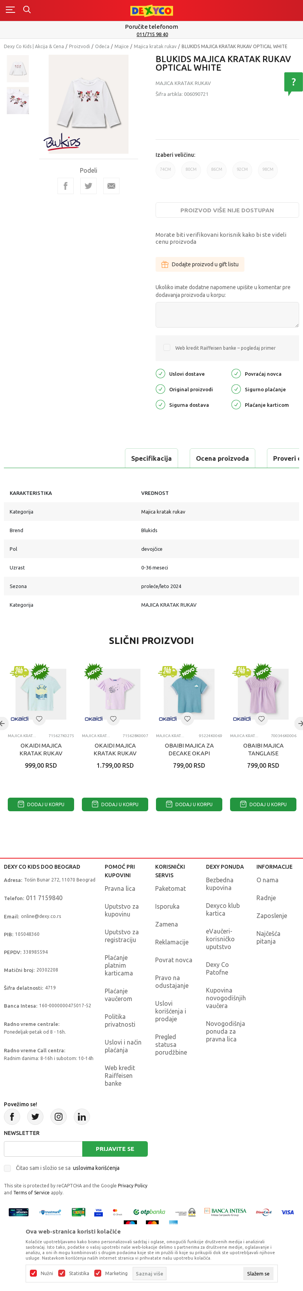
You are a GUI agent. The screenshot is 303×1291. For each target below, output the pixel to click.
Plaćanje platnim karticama (119, 965)
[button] (39, 718)
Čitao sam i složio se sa (67, 1168)
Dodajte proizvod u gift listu (200, 264)
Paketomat (170, 888)
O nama (267, 879)
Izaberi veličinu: (175, 155)
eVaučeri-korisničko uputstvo (220, 939)
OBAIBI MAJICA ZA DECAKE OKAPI (189, 749)
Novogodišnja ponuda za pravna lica (225, 1031)
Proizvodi (79, 46)
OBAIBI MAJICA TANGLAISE (263, 749)
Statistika (79, 1273)
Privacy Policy (132, 1185)
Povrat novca (173, 959)
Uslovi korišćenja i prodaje (170, 1011)
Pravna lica (120, 888)
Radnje (266, 897)
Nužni (47, 1273)
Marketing (116, 1273)
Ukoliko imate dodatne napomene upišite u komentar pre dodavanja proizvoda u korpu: (223, 291)
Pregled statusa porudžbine (171, 1044)
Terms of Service (31, 1192)
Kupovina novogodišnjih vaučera (226, 998)
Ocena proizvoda (107, 458)
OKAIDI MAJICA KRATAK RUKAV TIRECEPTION (115, 753)
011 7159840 (44, 897)
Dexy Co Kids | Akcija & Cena (34, 46)
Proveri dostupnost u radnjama (206, 458)
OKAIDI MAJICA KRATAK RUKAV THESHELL (40, 753)
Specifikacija (36, 458)
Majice (121, 46)
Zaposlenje (271, 915)
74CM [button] (165, 173)
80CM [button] (191, 173)
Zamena (166, 924)
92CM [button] (242, 173)
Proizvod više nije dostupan (227, 210)
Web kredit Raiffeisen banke (120, 1075)
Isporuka (167, 906)
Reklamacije (172, 942)
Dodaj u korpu (41, 804)
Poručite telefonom (151, 26)
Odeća (102, 46)
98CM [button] (268, 173)
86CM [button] (216, 173)
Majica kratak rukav (155, 46)
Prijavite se (115, 1148)
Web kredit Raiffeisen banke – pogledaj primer (225, 348)
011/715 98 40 (152, 34)
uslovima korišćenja (96, 1168)
